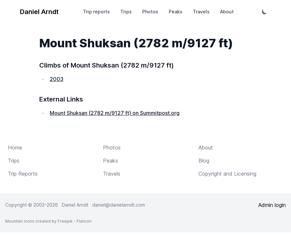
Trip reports (96, 11)
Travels (201, 11)
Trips (126, 11)
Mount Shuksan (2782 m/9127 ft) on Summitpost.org (115, 113)
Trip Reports (23, 173)
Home (15, 147)
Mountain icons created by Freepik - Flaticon (48, 221)
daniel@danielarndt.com (118, 205)
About (227, 11)
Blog (203, 160)
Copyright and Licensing (227, 173)
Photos (150, 11)
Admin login (272, 205)
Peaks (175, 11)
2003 (56, 79)
